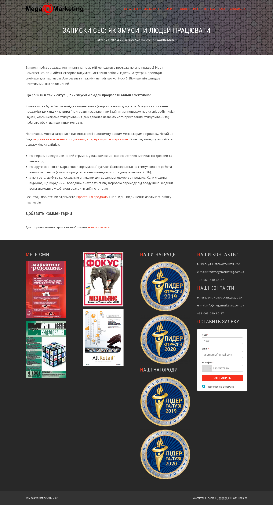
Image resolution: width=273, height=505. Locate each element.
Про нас (210, 9)
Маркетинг (153, 9)
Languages (238, 9)
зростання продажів (92, 197)
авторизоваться (99, 227)
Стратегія (132, 9)
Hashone (222, 498)
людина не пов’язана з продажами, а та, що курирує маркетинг (80, 139)
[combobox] (207, 368)
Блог (222, 9)
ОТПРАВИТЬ (222, 377)
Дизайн (171, 9)
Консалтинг (190, 9)
